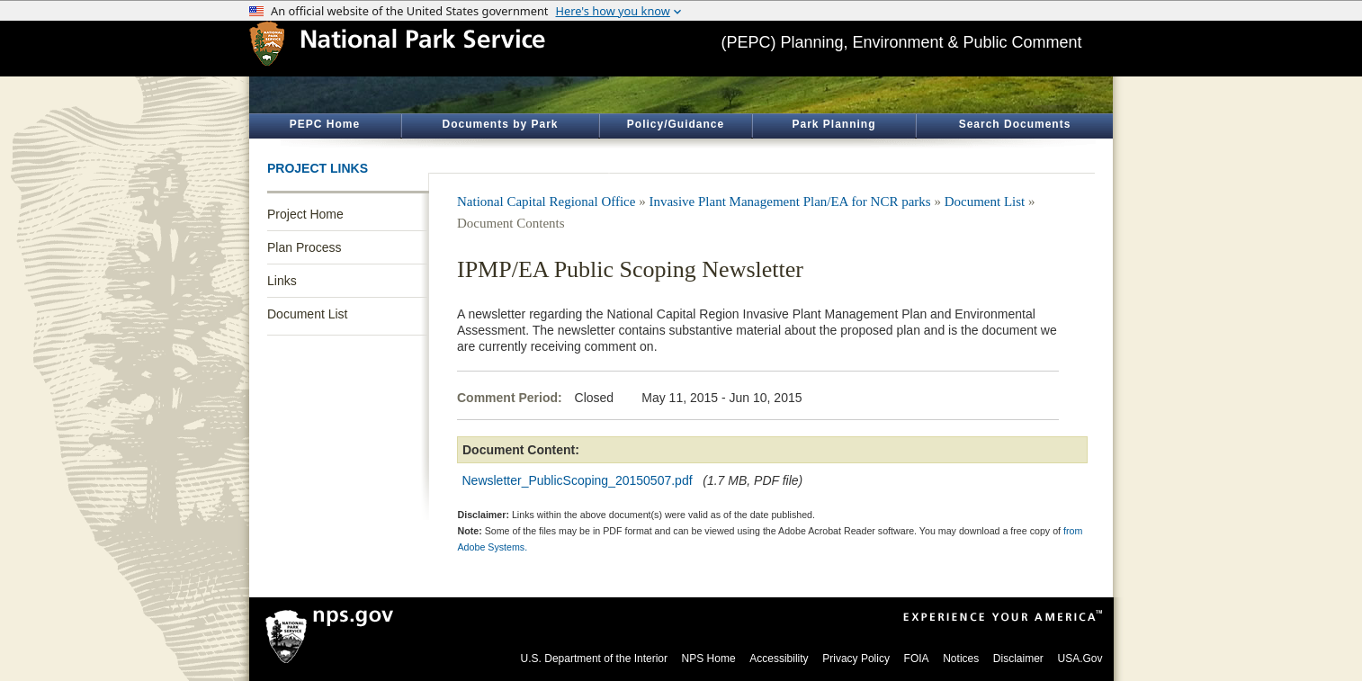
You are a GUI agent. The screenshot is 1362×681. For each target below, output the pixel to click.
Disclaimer (1018, 658)
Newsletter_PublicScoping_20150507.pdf (577, 480)
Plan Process (304, 247)
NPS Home (709, 658)
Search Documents (1015, 124)
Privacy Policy (856, 658)
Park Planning (833, 124)
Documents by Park (500, 124)
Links (282, 280)
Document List (307, 314)
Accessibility (778, 658)
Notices (961, 658)
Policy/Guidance (675, 124)
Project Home (305, 214)
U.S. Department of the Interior (594, 658)
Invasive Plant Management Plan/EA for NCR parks (789, 201)
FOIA (916, 658)
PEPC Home (325, 124)
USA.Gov (1079, 658)
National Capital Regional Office (546, 201)
